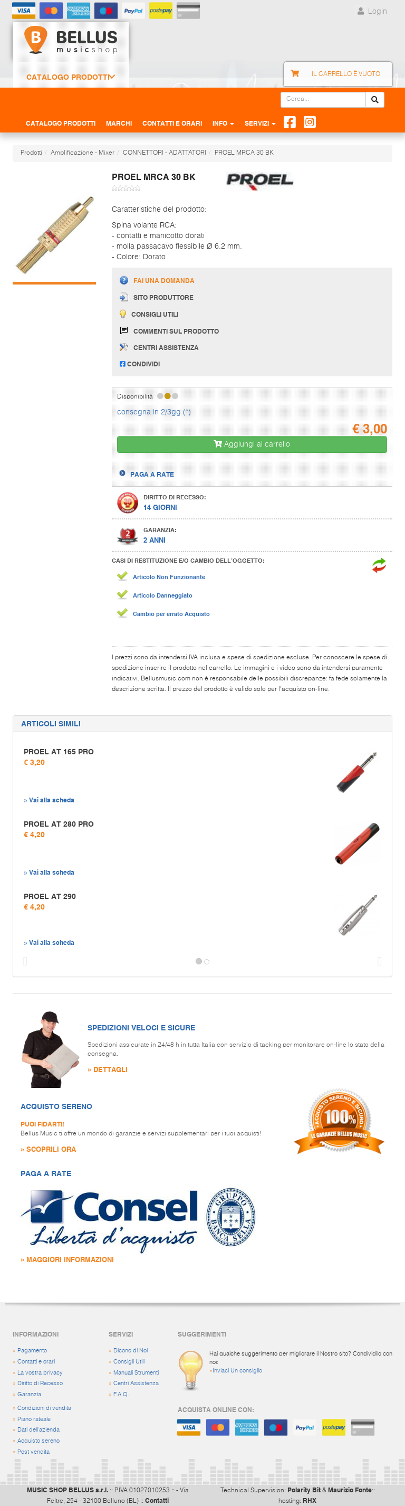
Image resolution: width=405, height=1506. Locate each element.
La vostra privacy (40, 1373)
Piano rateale (34, 1419)
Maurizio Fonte (350, 1489)
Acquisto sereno (38, 1441)
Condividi (140, 363)
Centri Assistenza (136, 1383)
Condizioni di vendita (44, 1408)
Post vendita (33, 1452)
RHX (309, 1500)
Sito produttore (157, 296)
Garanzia (29, 1394)
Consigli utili (149, 313)
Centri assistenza (159, 347)
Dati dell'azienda (38, 1430)
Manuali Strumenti (136, 1373)
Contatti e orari (36, 1362)
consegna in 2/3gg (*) (154, 412)
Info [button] (223, 123)
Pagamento (32, 1350)
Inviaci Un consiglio (237, 1371)
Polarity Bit (304, 1489)
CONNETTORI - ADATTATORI (164, 153)
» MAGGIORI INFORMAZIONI (67, 1259)
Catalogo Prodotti (68, 77)
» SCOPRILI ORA (48, 1148)
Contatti (157, 1500)
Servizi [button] (260, 123)
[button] (22, 962)
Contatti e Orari (172, 123)
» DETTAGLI (108, 1069)
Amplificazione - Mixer (82, 153)
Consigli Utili (128, 1362)
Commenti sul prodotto (169, 330)
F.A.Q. (121, 1394)
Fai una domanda (157, 280)
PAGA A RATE (152, 474)
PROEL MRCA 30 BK (244, 153)
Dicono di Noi (130, 1350)
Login (371, 11)
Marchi (119, 123)
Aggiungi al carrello (252, 444)
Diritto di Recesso (40, 1383)
